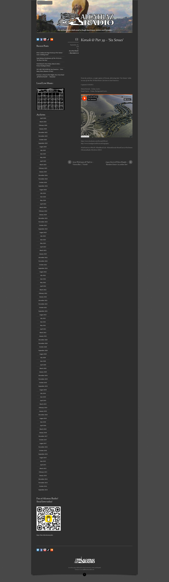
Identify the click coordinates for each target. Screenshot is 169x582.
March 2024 (43, 207)
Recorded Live (74, 53)
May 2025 (43, 157)
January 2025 (43, 172)
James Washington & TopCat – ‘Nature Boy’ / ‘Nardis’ (80, 163)
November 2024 (43, 179)
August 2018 (43, 418)
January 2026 (43, 129)
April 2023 (43, 247)
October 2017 (43, 440)
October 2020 (43, 347)
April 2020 (43, 365)
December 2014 (43, 479)
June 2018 (43, 422)
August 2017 (43, 443)
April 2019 (43, 400)
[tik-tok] (48, 39)
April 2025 (43, 161)
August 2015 (43, 457)
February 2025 (43, 168)
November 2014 (43, 482)
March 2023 (43, 250)
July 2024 (43, 193)
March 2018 (43, 429)
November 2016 (43, 447)
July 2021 (43, 318)
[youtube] (45, 39)
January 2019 (43, 411)
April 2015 (43, 465)
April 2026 (43, 118)
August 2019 (43, 390)
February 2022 (43, 293)
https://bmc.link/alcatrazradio (45, 535)
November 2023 (43, 222)
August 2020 (43, 354)
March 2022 (43, 290)
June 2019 (43, 397)
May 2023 (43, 243)
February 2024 (43, 211)
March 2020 (43, 368)
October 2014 (43, 486)
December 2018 (43, 414)
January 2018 (43, 432)
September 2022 (43, 268)
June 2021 (43, 322)
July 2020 (43, 357)
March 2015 (43, 468)
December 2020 (43, 340)
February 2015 (43, 472)
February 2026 (43, 125)
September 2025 (43, 143)
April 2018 (43, 425)
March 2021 (43, 332)
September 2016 (43, 454)
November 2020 (43, 343)
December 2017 (43, 436)
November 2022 (43, 261)
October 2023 (43, 225)
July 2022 (43, 275)
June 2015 (43, 461)
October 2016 (43, 450)
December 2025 (43, 132)
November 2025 (43, 136)
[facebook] (41, 39)
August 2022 (43, 272)
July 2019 (43, 393)
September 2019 (43, 386)
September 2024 (43, 186)
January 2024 (43, 214)
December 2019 (43, 375)
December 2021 (43, 300)
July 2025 (43, 150)
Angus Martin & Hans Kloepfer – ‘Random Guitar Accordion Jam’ (118, 163)
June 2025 (43, 154)
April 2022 (43, 286)
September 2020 (43, 350)
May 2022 (43, 282)
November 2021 (43, 304)
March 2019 (43, 404)
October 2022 (43, 264)
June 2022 (43, 279)
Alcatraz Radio (74, 51)
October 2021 (43, 307)
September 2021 (43, 311)
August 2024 (43, 189)
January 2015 (43, 475)
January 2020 (43, 372)
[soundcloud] (51, 39)
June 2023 (43, 239)
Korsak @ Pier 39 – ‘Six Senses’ (102, 40)
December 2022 (43, 257)
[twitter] (38, 39)
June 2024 (43, 197)
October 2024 (43, 182)
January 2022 (43, 297)
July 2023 (43, 236)
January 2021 (43, 336)
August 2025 (43, 147)
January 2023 (43, 254)
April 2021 (43, 329)
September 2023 (43, 229)
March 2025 (43, 164)
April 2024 (43, 204)
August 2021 (43, 315)
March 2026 (43, 122)
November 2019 (43, 379)
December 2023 (43, 218)
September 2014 (43, 490)
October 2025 (43, 139)
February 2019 (43, 407)
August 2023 (43, 232)
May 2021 (43, 325)
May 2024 (43, 200)
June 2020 (43, 361)
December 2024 (43, 175)
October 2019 (43, 382)
